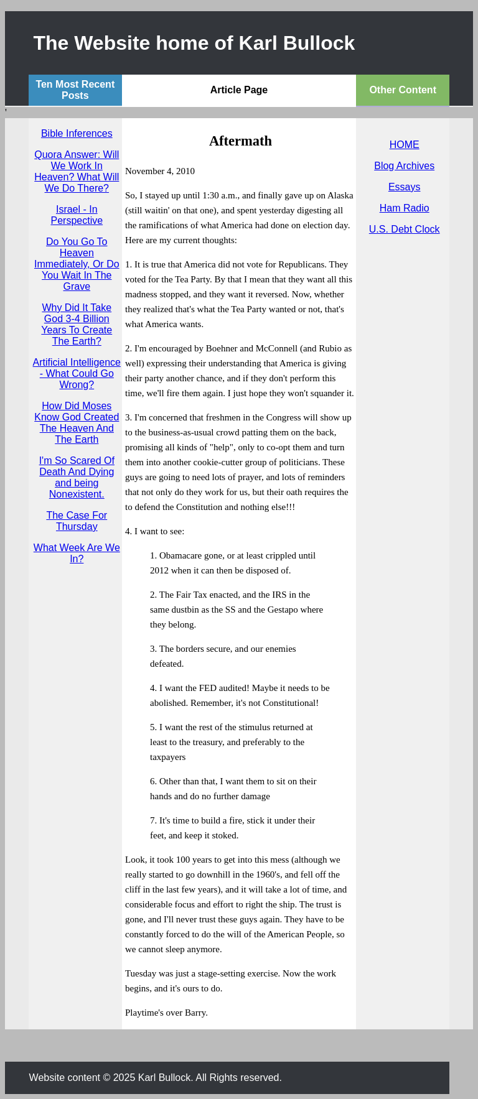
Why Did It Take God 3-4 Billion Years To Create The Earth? (76, 324)
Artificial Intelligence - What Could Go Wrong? (77, 373)
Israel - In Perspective (76, 215)
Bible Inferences (77, 133)
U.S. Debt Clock (404, 229)
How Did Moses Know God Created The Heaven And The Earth (76, 423)
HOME (404, 144)
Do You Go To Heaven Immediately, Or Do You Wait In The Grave (77, 264)
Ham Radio (404, 208)
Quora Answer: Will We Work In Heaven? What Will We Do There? (76, 171)
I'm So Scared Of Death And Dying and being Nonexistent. (77, 477)
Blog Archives (404, 165)
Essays (404, 187)
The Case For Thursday (76, 521)
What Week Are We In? (77, 553)
